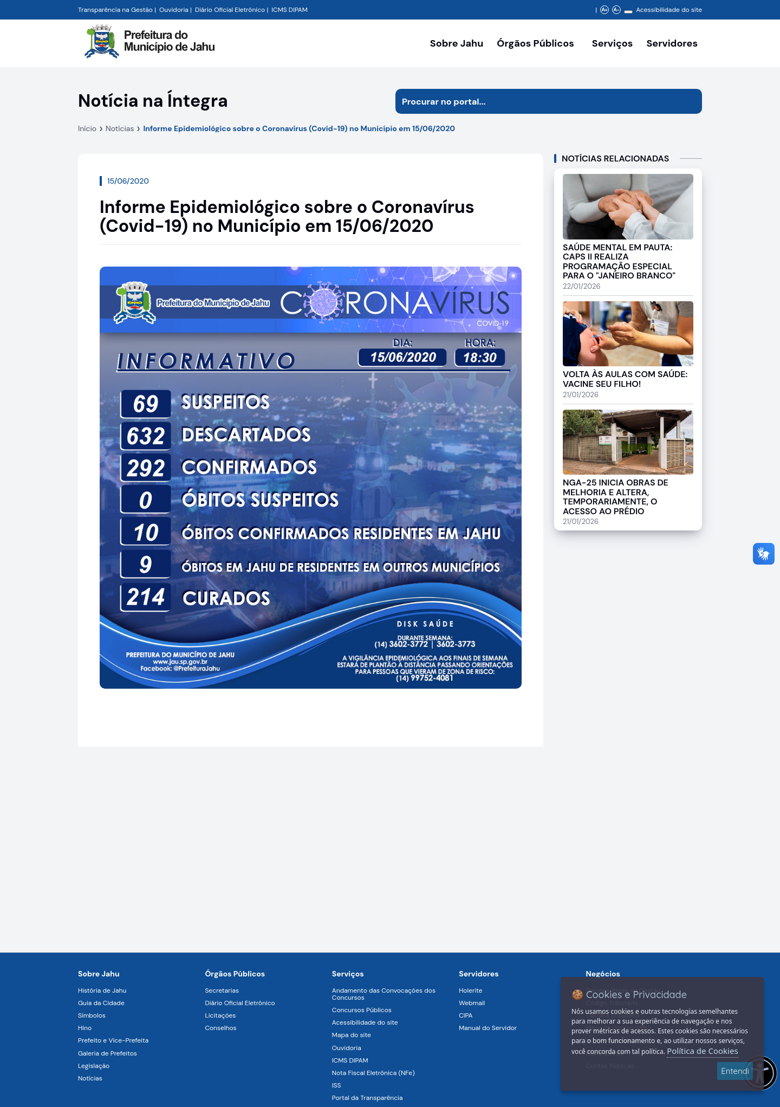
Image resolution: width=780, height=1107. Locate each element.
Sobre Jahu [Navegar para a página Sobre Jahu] (456, 43)
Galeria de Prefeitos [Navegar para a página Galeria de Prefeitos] (107, 1053)
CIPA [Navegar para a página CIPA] (465, 1015)
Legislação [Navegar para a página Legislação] (93, 1065)
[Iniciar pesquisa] (689, 101)
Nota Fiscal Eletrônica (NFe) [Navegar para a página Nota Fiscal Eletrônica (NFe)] (373, 1073)
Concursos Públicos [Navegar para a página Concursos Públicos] (362, 1010)
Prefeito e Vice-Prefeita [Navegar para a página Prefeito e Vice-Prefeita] (113, 1040)
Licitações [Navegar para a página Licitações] (220, 1015)
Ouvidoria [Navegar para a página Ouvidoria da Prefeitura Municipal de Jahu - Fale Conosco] (173, 9)
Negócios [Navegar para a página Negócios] (603, 974)
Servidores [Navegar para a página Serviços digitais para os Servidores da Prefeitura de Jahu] (479, 974)
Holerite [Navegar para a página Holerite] (470, 990)
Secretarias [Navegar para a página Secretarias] (222, 990)
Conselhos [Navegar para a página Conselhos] (220, 1028)
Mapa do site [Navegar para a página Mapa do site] (351, 1035)
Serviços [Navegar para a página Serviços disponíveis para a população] (612, 43)
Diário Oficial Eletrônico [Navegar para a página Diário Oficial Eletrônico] (240, 1003)
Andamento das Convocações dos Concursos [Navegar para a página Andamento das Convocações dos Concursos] (383, 994)
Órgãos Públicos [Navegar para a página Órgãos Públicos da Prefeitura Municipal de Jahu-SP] (235, 974)
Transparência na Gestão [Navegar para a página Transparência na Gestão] (115, 9)
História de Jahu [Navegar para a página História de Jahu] (102, 990)
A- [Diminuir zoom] (616, 10)
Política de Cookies (702, 1050)
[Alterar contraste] (628, 12)
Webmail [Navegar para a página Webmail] (472, 1003)
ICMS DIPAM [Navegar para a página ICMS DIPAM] (350, 1060)
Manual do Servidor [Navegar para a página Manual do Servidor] (488, 1028)
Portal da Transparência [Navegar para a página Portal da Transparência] (367, 1097)
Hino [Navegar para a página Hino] (85, 1028)
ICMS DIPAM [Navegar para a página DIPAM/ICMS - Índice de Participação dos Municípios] (289, 9)
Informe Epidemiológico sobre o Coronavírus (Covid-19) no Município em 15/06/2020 (299, 128)
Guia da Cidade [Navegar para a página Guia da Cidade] (101, 1003)
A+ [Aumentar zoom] (604, 10)
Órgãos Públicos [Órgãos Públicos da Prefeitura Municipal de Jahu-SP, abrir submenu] (535, 43)
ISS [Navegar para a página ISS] (336, 1085)
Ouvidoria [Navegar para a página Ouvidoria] (346, 1048)
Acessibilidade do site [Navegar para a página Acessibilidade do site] (669, 9)
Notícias (120, 128)
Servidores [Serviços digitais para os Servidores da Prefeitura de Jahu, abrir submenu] (672, 43)
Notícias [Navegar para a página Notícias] (90, 1078)
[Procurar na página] (536, 101)
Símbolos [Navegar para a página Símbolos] (92, 1015)
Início (87, 128)
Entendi (735, 1071)
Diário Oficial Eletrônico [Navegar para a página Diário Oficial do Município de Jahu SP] (230, 9)
